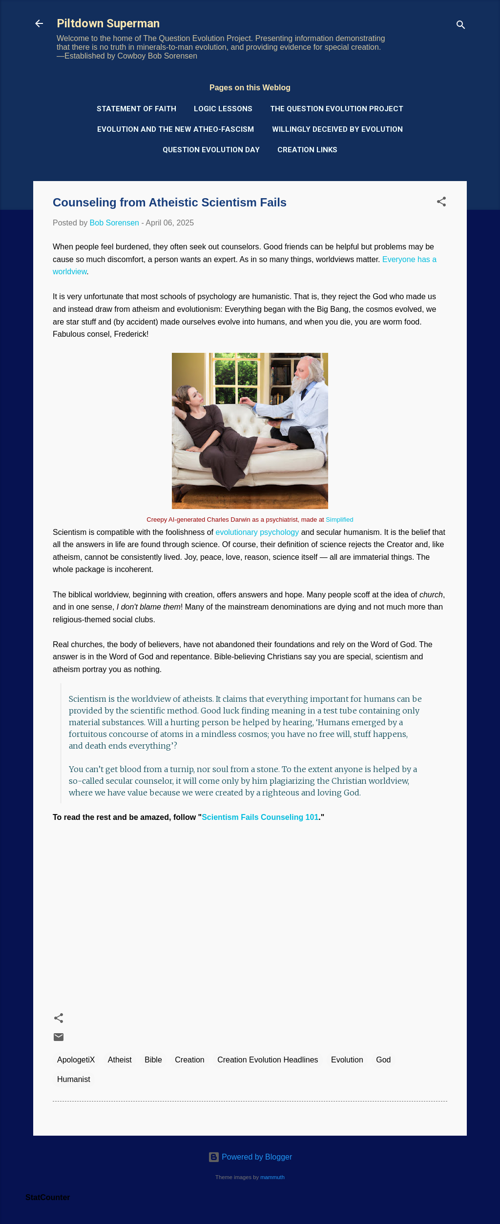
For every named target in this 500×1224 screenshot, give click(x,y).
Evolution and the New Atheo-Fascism (175, 129)
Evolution (347, 1060)
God (383, 1060)
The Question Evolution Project (336, 108)
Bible (153, 1060)
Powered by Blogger (250, 1157)
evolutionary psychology (257, 532)
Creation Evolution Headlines (267, 1060)
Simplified (339, 519)
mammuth (272, 1177)
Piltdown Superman (108, 23)
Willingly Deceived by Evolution (337, 129)
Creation (189, 1060)
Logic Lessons (223, 108)
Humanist (73, 1079)
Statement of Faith (136, 108)
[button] (441, 203)
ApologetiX (76, 1060)
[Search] (461, 26)
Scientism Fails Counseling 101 (260, 817)
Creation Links (307, 149)
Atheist (120, 1060)
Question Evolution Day (211, 149)
